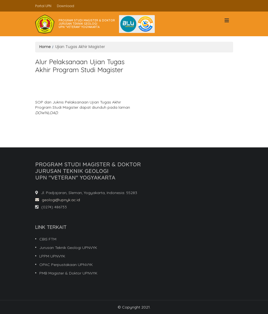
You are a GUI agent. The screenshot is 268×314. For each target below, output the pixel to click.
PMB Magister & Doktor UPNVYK (68, 273)
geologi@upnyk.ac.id (57, 199)
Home (45, 46)
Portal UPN (43, 6)
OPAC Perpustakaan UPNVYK (66, 264)
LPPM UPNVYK (52, 256)
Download (65, 6)
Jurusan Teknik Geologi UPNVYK (68, 247)
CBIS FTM (47, 239)
